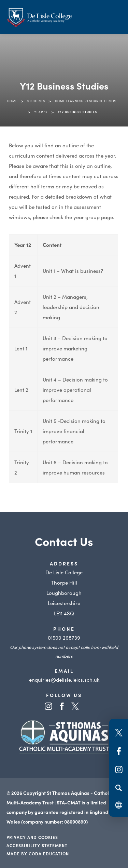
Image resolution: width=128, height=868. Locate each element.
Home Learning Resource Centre (86, 101)
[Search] (118, 787)
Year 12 (41, 112)
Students (36, 101)
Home (12, 101)
